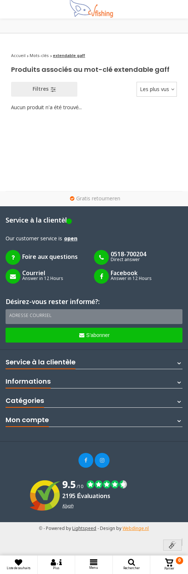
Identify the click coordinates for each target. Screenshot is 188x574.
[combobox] (157, 89)
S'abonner (94, 335)
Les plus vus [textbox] (154, 89)
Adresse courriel (30, 316)
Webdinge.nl (135, 529)
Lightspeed (84, 529)
